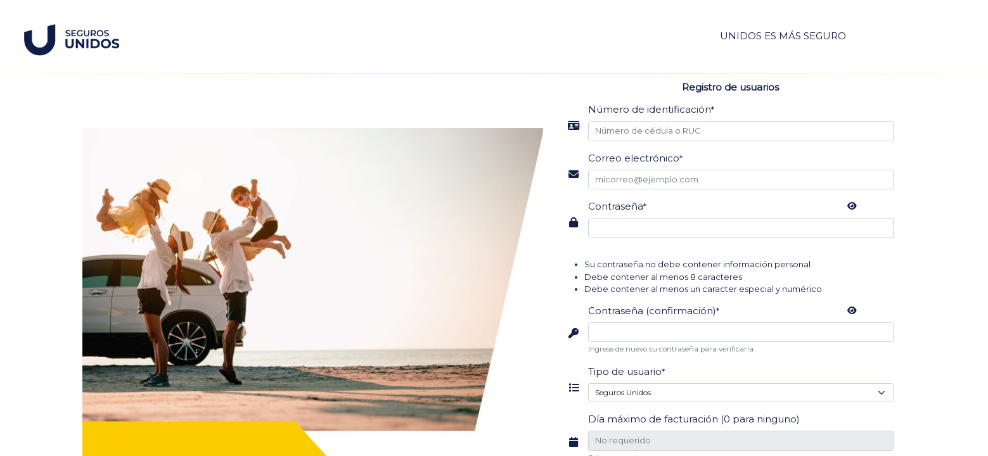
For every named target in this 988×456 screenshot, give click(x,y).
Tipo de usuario (626, 371)
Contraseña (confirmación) (653, 311)
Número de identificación (651, 109)
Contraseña (617, 206)
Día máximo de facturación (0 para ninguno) (694, 419)
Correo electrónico (635, 158)
